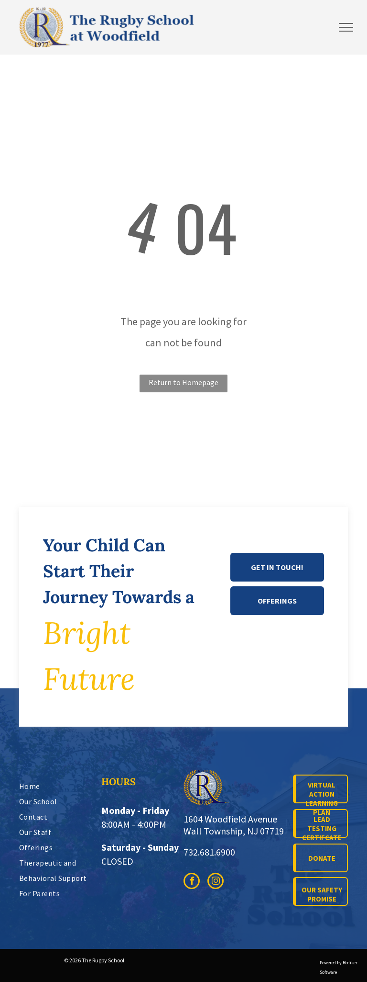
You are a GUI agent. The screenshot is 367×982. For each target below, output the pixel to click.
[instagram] (215, 882)
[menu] (346, 27)
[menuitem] (62, 786)
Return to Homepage (183, 382)
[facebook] (192, 882)
